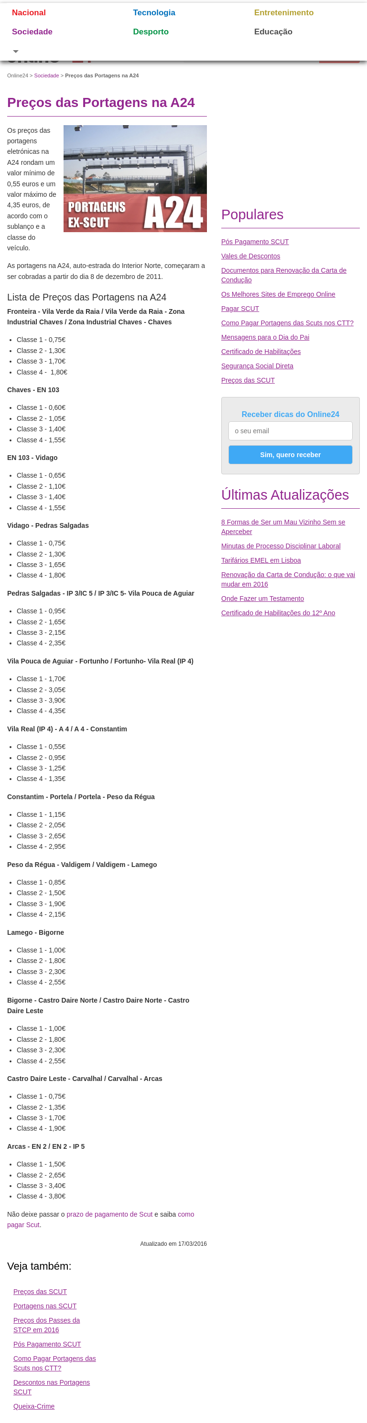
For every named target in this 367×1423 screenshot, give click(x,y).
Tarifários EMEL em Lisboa (261, 560)
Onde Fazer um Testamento (262, 598)
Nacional (29, 12)
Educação (273, 31)
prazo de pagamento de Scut (110, 1214)
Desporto (151, 31)
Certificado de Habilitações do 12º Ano (278, 613)
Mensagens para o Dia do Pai (265, 337)
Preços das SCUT (40, 1291)
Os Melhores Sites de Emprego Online (278, 294)
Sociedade (32, 31)
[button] (60, 51)
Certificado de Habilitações (261, 351)
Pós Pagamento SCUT (47, 1344)
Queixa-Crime (33, 1406)
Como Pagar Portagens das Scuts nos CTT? (287, 323)
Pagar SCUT (240, 308)
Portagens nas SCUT (44, 1306)
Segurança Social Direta (257, 366)
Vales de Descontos (250, 256)
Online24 (17, 75)
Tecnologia (154, 12)
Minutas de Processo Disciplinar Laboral (281, 546)
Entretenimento (284, 12)
